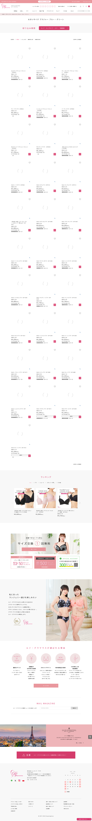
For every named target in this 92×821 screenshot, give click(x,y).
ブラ (27, 11)
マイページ (30, 806)
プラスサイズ (50, 11)
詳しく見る (79, 743)
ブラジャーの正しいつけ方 (16, 801)
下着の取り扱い (14, 806)
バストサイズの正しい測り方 (16, 804)
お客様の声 (13, 811)
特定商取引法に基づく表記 (69, 804)
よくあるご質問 (14, 808)
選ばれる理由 (61, 6)
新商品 (15, 11)
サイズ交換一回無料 (71, 6)
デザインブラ (8, 14)
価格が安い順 (30, 39)
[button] (12, 503)
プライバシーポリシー (68, 806)
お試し (21, 11)
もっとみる (46, 685)
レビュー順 (23, 39)
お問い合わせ (66, 808)
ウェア (58, 11)
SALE (72, 11)
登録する (74, 708)
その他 (65, 11)
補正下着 (41, 11)
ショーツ (34, 11)
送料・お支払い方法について (52, 801)
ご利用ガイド (31, 804)
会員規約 (65, 801)
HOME (3, 14)
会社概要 (48, 808)
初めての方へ (31, 801)
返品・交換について (50, 806)
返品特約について (49, 804)
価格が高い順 (37, 39)
